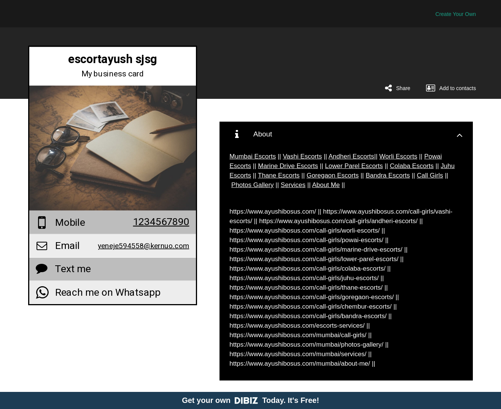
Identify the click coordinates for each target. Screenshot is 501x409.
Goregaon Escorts (333, 175)
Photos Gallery (252, 185)
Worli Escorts (398, 156)
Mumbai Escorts (252, 156)
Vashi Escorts (302, 156)
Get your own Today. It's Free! (250, 400)
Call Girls (430, 175)
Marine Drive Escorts (288, 166)
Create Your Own (456, 14)
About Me (326, 185)
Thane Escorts (279, 175)
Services (293, 185)
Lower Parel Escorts (354, 166)
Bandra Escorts (388, 175)
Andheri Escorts (351, 156)
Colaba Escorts (412, 166)
